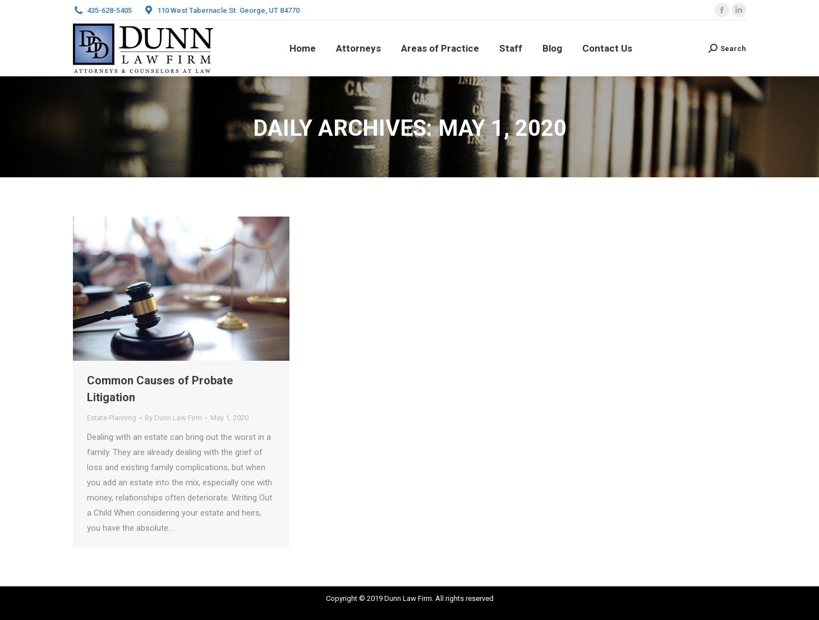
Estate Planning (111, 418)
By (173, 418)
